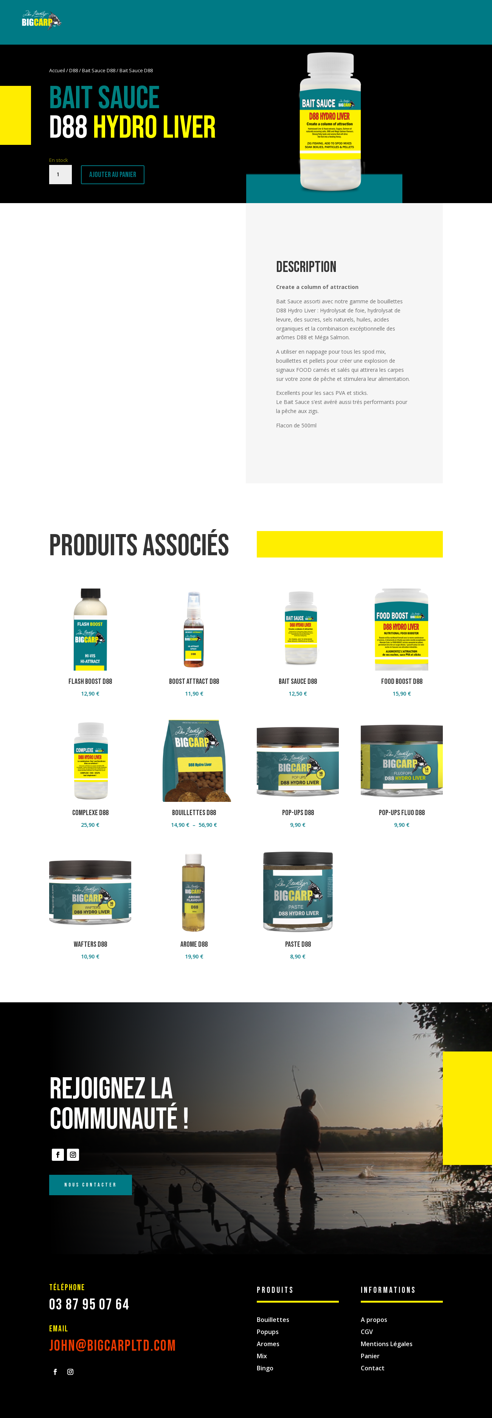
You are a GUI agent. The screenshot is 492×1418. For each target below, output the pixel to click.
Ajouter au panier (112, 174)
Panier (370, 1356)
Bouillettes (273, 1319)
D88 (73, 70)
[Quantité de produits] (60, 175)
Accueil (57, 70)
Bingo (265, 1368)
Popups (268, 1332)
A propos (374, 1319)
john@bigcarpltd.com (112, 1346)
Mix (262, 1356)
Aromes (268, 1344)
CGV (367, 1332)
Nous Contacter (90, 1185)
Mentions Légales (387, 1344)
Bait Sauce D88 (98, 70)
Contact (373, 1368)
